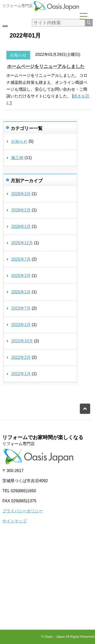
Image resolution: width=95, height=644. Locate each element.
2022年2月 (21, 357)
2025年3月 (21, 275)
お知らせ (18, 55)
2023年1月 (21, 325)
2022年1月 (21, 374)
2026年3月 (21, 194)
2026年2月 (21, 210)
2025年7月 (21, 259)
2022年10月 (22, 341)
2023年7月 (21, 308)
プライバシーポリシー (22, 511)
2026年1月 (21, 226)
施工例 (17, 158)
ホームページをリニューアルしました (46, 66)
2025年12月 (22, 243)
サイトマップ (14, 521)
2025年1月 (21, 292)
